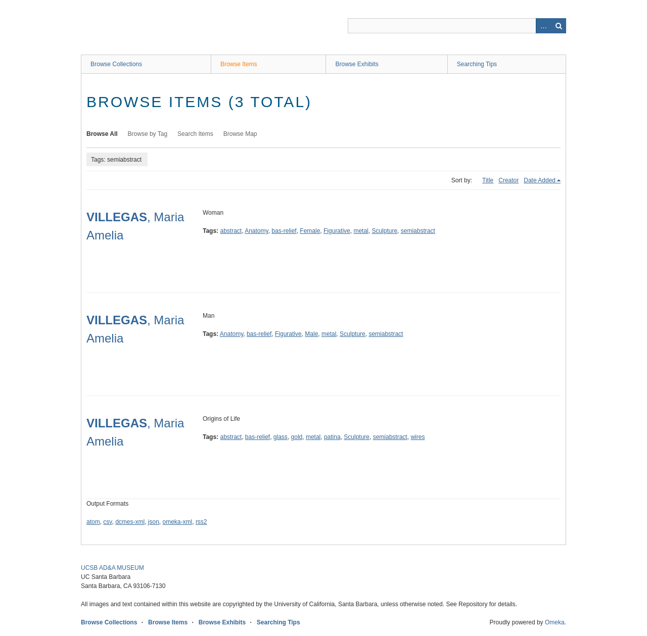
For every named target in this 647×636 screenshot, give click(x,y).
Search (558, 25)
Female (310, 230)
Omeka (555, 622)
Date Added (540, 180)
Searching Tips (477, 64)
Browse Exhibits (356, 64)
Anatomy (256, 230)
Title (487, 180)
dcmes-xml (130, 521)
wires (417, 437)
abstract (231, 230)
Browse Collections (116, 64)
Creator (508, 180)
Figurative (337, 230)
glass (280, 437)
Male (311, 333)
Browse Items (238, 64)
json (153, 521)
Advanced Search (543, 25)
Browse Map (240, 133)
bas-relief (283, 230)
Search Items (195, 133)
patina (332, 437)
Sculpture (384, 230)
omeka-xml (178, 521)
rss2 (201, 521)
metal (360, 230)
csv (107, 521)
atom (93, 521)
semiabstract (418, 230)
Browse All (102, 133)
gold (297, 437)
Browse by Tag (148, 133)
